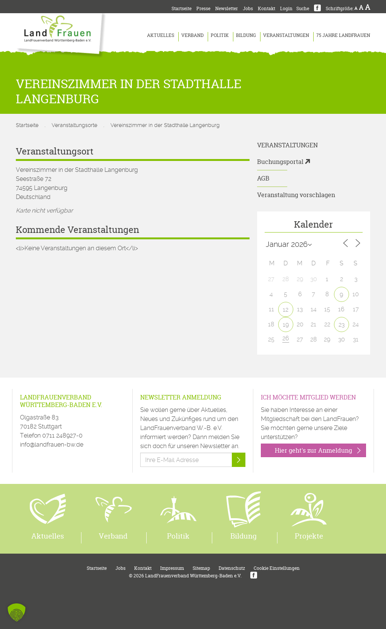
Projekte (309, 536)
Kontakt (266, 8)
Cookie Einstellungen (277, 568)
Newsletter (226, 8)
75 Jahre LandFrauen (343, 35)
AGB (263, 178)
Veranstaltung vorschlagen (296, 195)
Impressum (172, 568)
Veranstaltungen (286, 35)
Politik (220, 35)
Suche (302, 8)
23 (342, 324)
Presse (203, 8)
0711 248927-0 (62, 435)
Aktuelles (160, 35)
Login (286, 8)
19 (286, 324)
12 (285, 309)
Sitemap (201, 568)
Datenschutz (232, 568)
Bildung (246, 35)
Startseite (181, 8)
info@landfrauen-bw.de (51, 444)
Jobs (248, 8)
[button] (16, 612)
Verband (192, 35)
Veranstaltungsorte (74, 125)
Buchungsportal (280, 162)
